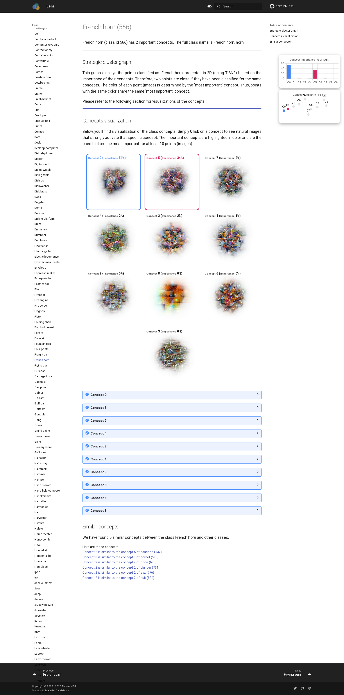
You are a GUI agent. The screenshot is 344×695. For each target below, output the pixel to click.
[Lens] (36, 6)
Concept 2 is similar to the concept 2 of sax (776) (118, 651)
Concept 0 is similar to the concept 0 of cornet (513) (120, 635)
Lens (35, 25)
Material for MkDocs (57, 690)
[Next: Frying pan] (296, 674)
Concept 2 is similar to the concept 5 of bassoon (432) (122, 630)
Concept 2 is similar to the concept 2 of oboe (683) (119, 640)
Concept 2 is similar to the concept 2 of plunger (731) (120, 646)
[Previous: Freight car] (48, 674)
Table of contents (281, 25)
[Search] (238, 6)
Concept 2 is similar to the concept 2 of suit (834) (118, 656)
